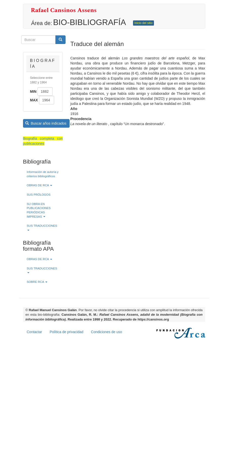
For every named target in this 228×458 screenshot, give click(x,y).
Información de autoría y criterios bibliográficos (43, 174)
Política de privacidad (66, 332)
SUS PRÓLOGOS (39, 194)
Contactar (34, 332)
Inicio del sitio (143, 23)
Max (34, 100)
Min (33, 91)
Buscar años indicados (45, 123)
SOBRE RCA (37, 281)
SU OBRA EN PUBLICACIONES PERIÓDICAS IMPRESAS (39, 210)
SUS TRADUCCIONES (42, 227)
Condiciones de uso (106, 332)
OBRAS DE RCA (39, 185)
